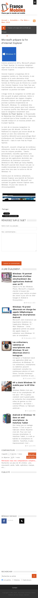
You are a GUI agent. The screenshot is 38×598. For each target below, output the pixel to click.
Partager (5, 209)
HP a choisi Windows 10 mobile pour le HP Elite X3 (24, 385)
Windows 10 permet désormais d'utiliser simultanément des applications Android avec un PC (22, 278)
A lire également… (11, 269)
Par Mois (24, 20)
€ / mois (16, 457)
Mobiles (17, 580)
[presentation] (18, 256)
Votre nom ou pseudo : (10, 226)
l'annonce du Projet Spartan (12, 114)
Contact (14, 588)
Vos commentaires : (9, 232)
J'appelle (5, 454)
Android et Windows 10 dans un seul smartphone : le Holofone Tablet (24, 419)
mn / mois (18, 454)
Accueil (4, 20)
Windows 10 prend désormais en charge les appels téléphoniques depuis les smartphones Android (24, 312)
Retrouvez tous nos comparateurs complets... (19, 460)
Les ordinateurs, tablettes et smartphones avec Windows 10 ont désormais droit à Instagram (21, 349)
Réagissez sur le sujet (14, 220)
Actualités (14, 20)
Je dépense (6, 457)
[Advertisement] (19, 494)
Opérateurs (27, 580)
